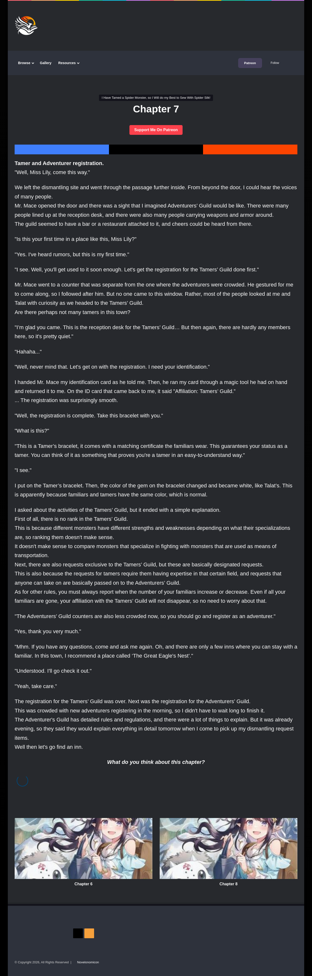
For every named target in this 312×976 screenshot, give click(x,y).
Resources (67, 63)
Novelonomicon (88, 962)
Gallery (45, 63)
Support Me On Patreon (156, 130)
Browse (24, 63)
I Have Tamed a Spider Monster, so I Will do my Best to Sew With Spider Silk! (156, 97)
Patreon (250, 63)
